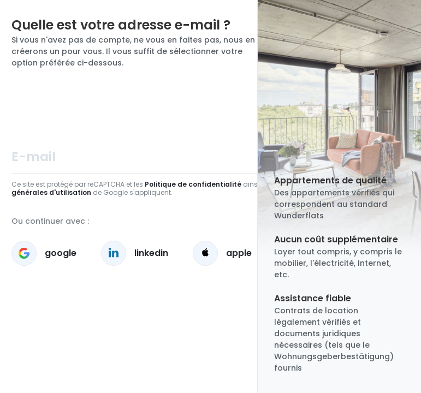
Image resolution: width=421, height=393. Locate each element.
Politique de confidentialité (193, 184)
